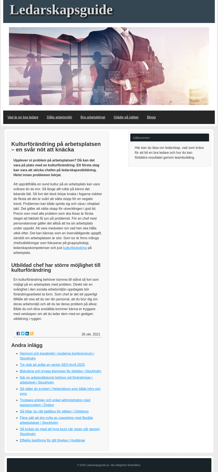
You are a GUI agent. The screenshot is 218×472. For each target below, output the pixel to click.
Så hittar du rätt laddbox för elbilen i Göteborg (54, 411)
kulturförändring (75, 248)
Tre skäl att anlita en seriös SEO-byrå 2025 (52, 365)
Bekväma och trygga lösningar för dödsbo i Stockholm (60, 371)
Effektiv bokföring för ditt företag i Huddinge (52, 440)
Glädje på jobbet (126, 117)
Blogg (151, 117)
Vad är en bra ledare (22, 117)
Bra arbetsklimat (92, 117)
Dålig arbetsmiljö (59, 117)
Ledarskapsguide (61, 9)
